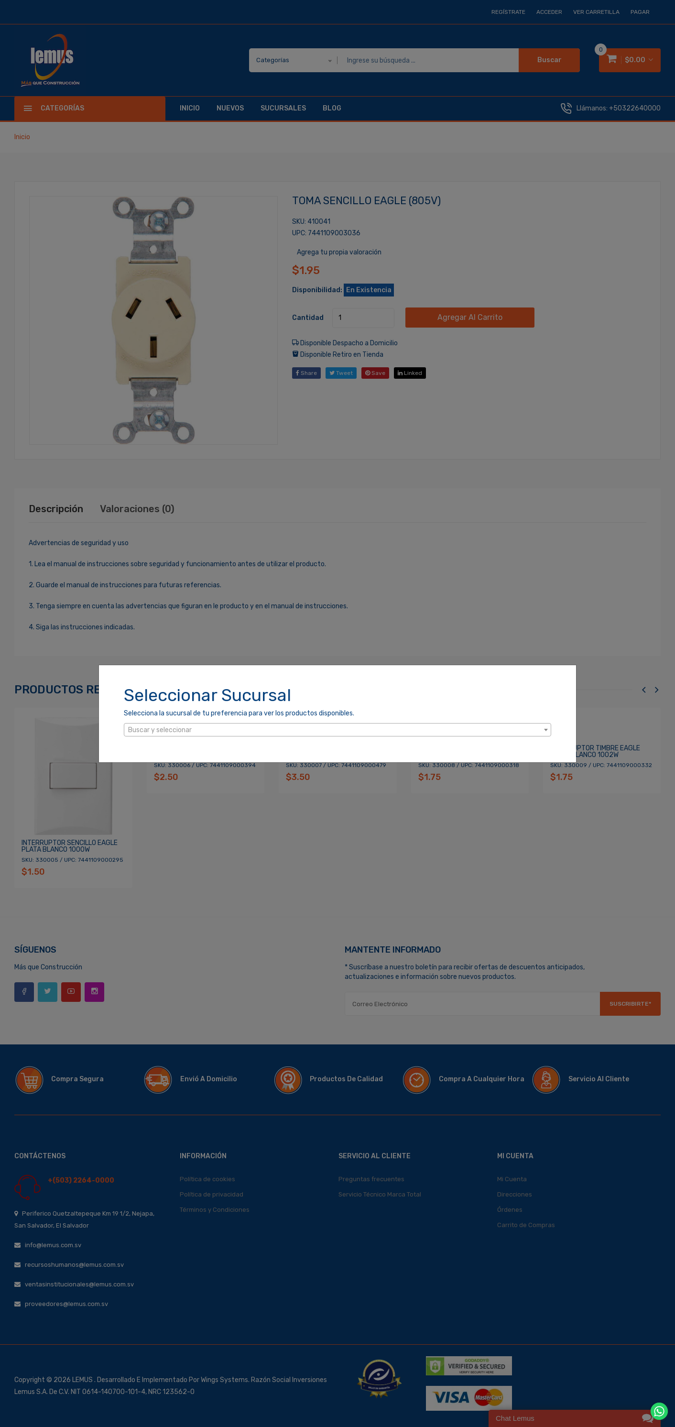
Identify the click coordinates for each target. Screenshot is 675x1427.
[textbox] (337, 730)
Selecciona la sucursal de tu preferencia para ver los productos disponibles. (239, 713)
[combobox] (337, 729)
